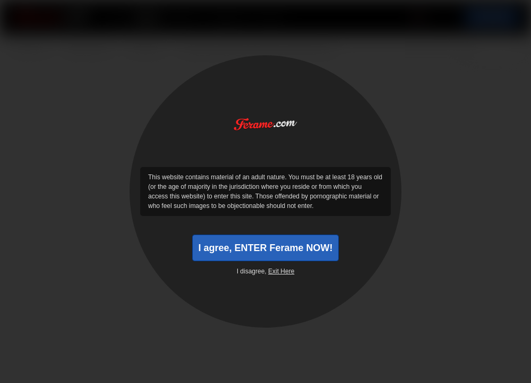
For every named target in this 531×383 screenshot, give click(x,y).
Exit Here (281, 271)
